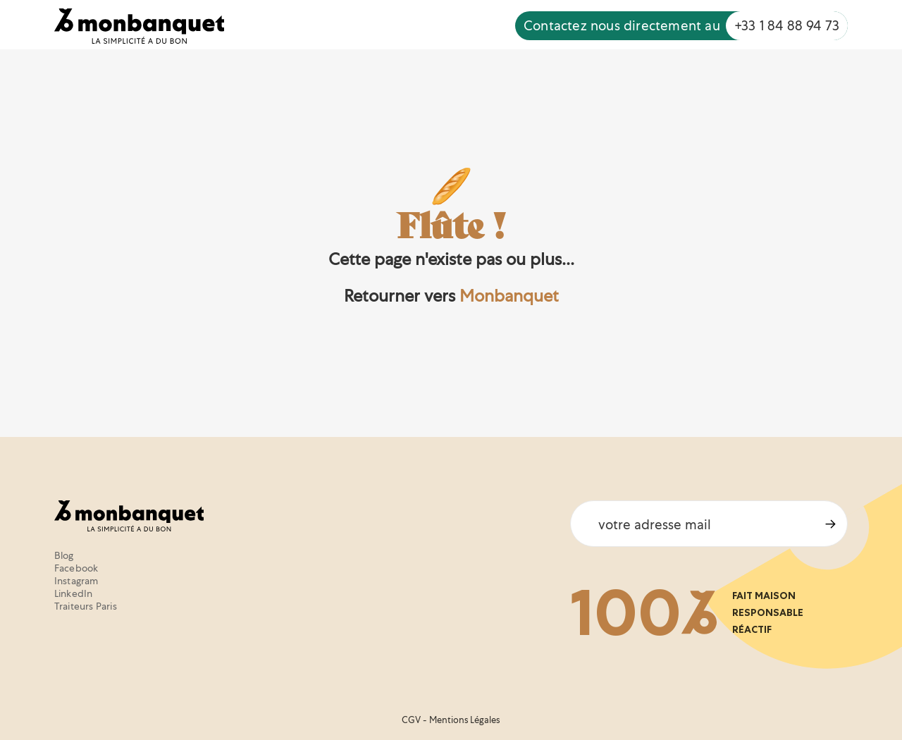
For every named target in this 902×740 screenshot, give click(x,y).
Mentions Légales (464, 720)
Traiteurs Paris (85, 606)
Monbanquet (509, 296)
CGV (411, 720)
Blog (64, 555)
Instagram (76, 580)
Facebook (76, 568)
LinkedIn (73, 593)
